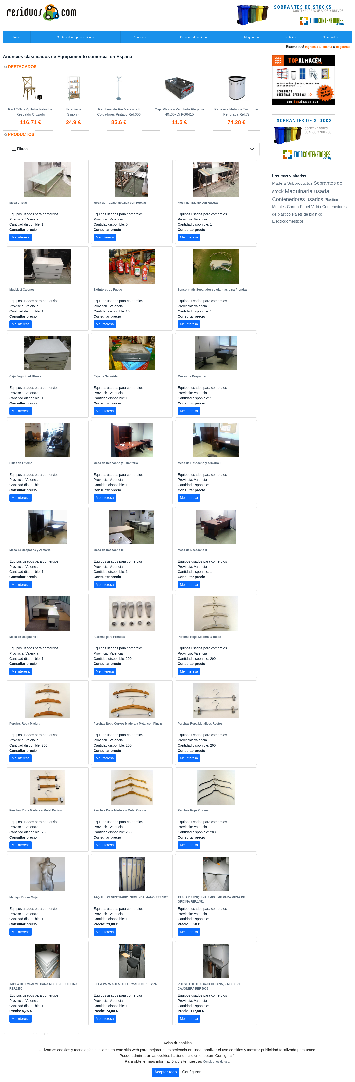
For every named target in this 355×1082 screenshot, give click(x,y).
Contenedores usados (297, 199)
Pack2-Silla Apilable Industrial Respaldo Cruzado (30, 111)
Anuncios (139, 37)
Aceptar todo (165, 1072)
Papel (305, 207)
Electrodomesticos (288, 221)
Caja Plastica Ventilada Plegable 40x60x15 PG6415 (179, 111)
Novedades (330, 37)
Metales (279, 207)
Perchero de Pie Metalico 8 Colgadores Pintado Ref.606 (119, 111)
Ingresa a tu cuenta (318, 47)
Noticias (290, 37)
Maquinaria (251, 37)
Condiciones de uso (216, 1061)
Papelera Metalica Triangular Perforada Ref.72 (236, 111)
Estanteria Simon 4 (73, 111)
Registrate (343, 47)
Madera (279, 183)
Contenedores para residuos (75, 37)
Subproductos (299, 183)
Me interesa (21, 237)
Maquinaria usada (307, 191)
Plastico (331, 200)
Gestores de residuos (194, 37)
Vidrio (316, 207)
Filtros (20, 149)
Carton (293, 207)
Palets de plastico (307, 214)
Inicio (16, 37)
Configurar (191, 1072)
